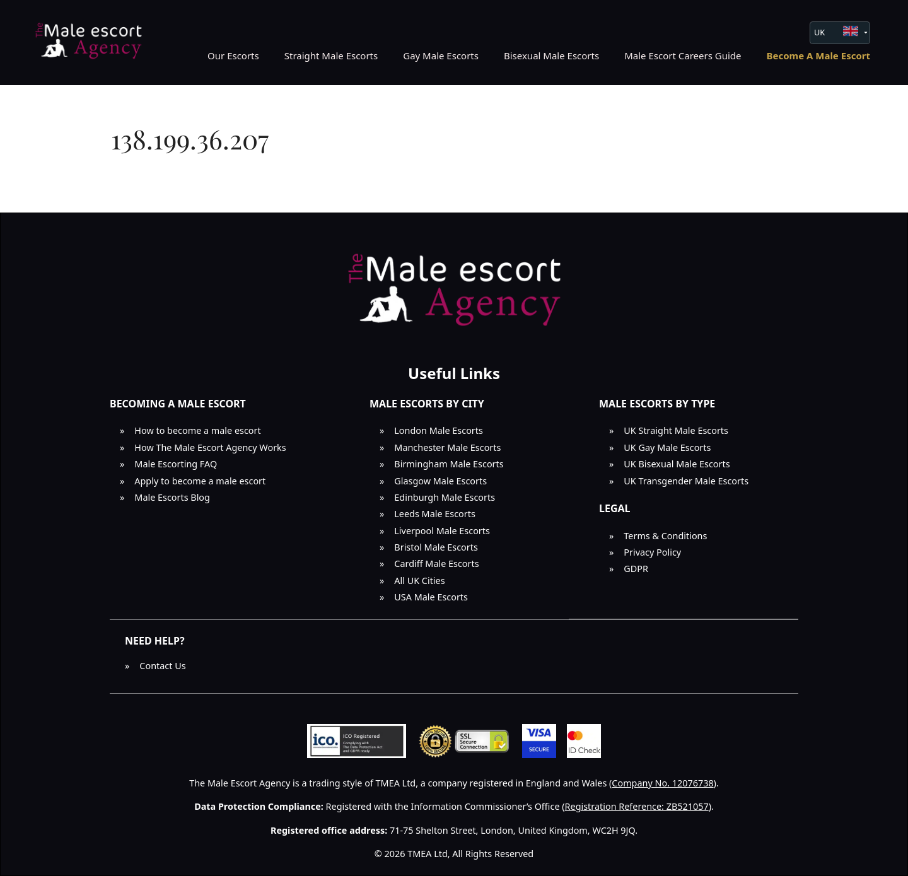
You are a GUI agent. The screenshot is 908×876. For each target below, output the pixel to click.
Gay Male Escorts (441, 55)
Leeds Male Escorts (434, 514)
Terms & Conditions (665, 536)
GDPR (636, 569)
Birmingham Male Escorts (448, 464)
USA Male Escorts (431, 597)
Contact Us (162, 666)
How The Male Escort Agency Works (210, 447)
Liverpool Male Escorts (442, 531)
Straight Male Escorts (331, 55)
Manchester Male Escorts (447, 447)
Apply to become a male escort (199, 481)
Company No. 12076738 (662, 783)
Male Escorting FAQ (175, 464)
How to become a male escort (197, 430)
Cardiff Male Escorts (436, 563)
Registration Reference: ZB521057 (637, 806)
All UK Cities (419, 581)
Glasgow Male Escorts (440, 481)
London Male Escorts (438, 430)
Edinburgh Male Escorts (444, 497)
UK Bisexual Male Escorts (677, 464)
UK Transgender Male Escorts (686, 481)
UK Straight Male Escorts (676, 430)
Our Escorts (233, 55)
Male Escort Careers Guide (682, 55)
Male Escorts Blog (172, 497)
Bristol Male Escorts (436, 547)
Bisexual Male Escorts (551, 55)
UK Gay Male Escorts (667, 447)
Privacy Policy (652, 552)
